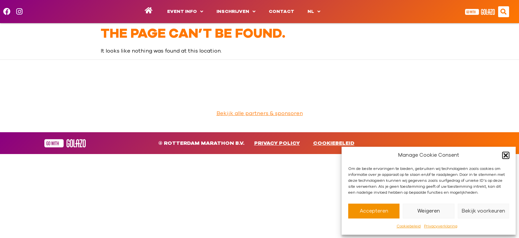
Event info (185, 11)
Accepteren (374, 211)
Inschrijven (236, 11)
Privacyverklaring (440, 226)
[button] (505, 155)
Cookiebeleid (409, 226)
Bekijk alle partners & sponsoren (259, 113)
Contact (281, 11)
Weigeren (428, 211)
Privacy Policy (277, 143)
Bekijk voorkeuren (483, 211)
